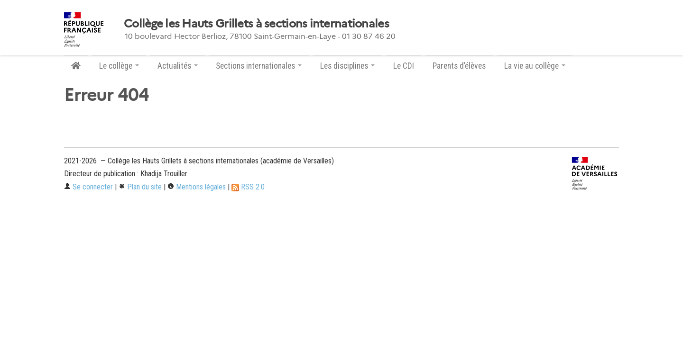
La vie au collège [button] (534, 66)
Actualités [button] (177, 66)
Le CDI (403, 66)
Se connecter (88, 186)
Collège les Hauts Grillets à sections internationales (256, 23)
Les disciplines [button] (347, 66)
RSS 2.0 (248, 186)
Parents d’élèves (459, 66)
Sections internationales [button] (259, 66)
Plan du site (140, 186)
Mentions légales (196, 186)
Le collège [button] (119, 66)
